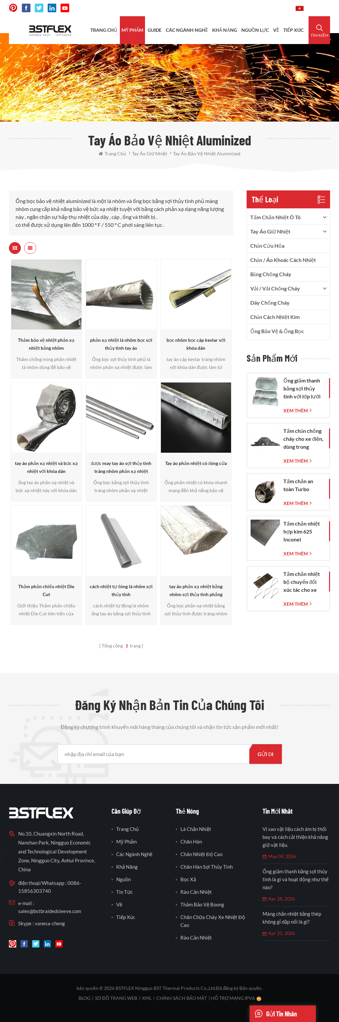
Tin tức (124, 892)
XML (147, 998)
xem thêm (295, 410)
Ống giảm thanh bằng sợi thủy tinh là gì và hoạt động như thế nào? (295, 879)
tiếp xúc (293, 30)
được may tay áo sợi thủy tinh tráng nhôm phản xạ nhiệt (121, 467)
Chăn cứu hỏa (267, 245)
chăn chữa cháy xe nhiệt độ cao (212, 921)
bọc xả (188, 879)
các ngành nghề (134, 854)
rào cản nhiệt (196, 892)
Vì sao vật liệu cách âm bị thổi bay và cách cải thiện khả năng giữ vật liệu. (295, 837)
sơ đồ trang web (116, 998)
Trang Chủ (103, 30)
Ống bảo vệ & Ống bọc (277, 331)
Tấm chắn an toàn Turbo (298, 485)
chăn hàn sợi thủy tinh (206, 867)
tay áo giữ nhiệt (270, 231)
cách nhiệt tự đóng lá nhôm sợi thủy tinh (121, 590)
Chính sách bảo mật (181, 998)
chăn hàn (191, 841)
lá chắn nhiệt (195, 829)
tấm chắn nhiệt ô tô (275, 217)
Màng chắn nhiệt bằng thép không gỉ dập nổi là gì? (292, 918)
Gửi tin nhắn (273, 1013)
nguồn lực (255, 30)
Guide (155, 30)
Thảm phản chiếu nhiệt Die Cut (46, 590)
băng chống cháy (270, 274)
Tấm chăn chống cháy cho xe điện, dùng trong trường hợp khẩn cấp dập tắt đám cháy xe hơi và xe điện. (303, 439)
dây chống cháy (270, 302)
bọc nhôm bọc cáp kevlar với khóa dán (196, 344)
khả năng (224, 30)
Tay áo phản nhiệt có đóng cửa (196, 463)
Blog (84, 998)
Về (276, 30)
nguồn (123, 879)
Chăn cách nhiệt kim (275, 317)
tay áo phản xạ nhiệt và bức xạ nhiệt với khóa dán (46, 467)
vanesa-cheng (50, 923)
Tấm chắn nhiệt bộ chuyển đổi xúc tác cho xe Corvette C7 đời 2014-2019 (302, 582)
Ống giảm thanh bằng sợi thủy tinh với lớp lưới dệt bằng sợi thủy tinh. (303, 388)
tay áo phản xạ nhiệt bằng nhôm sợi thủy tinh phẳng (195, 590)
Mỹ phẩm (132, 30)
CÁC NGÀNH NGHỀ (187, 30)
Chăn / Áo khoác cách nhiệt (283, 260)
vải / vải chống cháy (275, 288)
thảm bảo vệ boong (202, 904)
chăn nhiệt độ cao (201, 854)
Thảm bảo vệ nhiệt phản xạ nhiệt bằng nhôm (46, 344)
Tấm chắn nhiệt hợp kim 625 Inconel (301, 531)
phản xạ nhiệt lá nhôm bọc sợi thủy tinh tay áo (121, 344)
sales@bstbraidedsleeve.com (49, 911)
